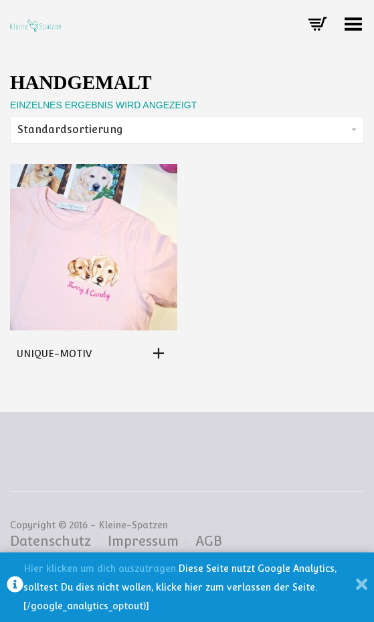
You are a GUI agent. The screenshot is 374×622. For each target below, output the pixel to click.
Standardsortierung (187, 129)
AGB (208, 541)
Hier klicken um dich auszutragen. (100, 568)
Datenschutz (50, 541)
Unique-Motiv (54, 353)
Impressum (143, 541)
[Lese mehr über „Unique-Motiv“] (162, 353)
